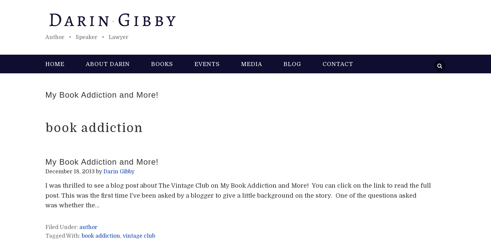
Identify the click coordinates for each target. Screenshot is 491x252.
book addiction (101, 236)
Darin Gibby (245, 20)
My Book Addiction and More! (101, 94)
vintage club (139, 236)
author (88, 227)
